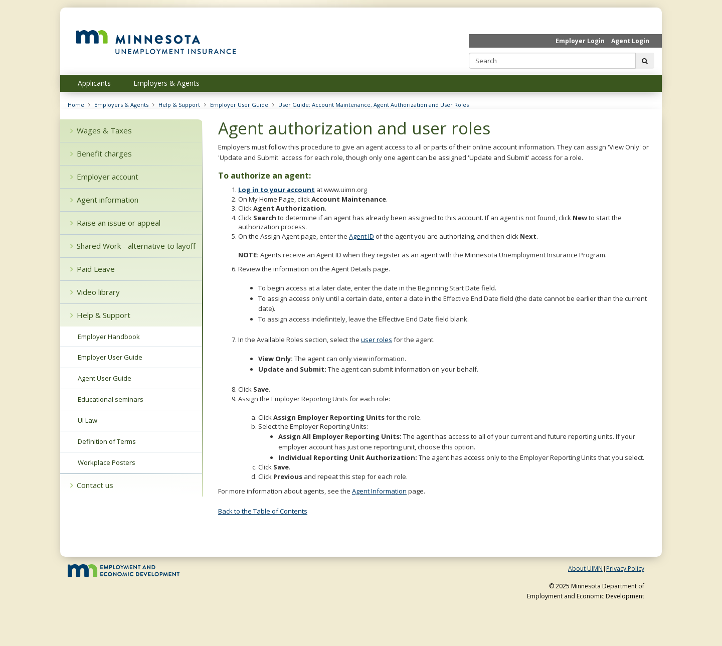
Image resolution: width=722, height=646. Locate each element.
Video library (95, 292)
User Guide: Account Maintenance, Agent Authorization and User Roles (373, 104)
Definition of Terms (107, 441)
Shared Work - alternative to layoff (133, 246)
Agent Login (630, 41)
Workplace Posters (106, 462)
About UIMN (585, 568)
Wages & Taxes (101, 130)
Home (76, 104)
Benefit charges (101, 153)
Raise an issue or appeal (115, 223)
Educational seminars (110, 399)
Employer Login (580, 41)
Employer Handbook (109, 336)
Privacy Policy (625, 568)
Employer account (104, 177)
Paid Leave (92, 269)
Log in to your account (276, 189)
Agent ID (361, 236)
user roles (376, 339)
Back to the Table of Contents (262, 511)
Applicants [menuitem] (94, 83)
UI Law (87, 420)
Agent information (104, 200)
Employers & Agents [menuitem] (166, 83)
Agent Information (379, 491)
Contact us (91, 485)
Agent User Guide (104, 378)
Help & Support (179, 104)
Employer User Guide (239, 104)
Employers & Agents (121, 104)
